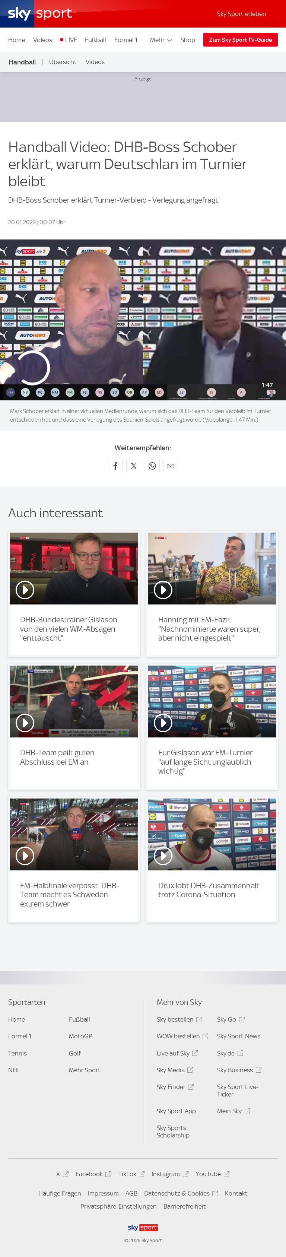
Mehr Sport (85, 1070)
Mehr (161, 40)
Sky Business (238, 1071)
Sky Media (174, 1071)
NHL (14, 1070)
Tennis (17, 1053)
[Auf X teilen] (133, 465)
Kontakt (236, 1193)
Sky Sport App (176, 1111)
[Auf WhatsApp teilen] (152, 465)
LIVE (71, 40)
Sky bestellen (178, 1021)
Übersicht (63, 62)
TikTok (130, 1175)
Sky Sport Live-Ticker (237, 1090)
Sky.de (229, 1055)
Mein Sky (232, 1112)
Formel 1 (125, 40)
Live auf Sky (176, 1055)
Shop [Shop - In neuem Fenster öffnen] (188, 40)
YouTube (211, 1175)
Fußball (95, 40)
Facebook (92, 1175)
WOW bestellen (181, 1037)
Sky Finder (174, 1088)
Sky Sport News (238, 1036)
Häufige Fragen (59, 1193)
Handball (22, 62)
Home (16, 40)
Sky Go (229, 1021)
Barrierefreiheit (184, 1206)
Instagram (169, 1175)
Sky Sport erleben (241, 14)
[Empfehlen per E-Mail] (170, 465)
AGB (131, 1193)
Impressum (103, 1193)
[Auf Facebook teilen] (115, 465)
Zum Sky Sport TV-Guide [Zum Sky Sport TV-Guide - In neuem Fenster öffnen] (240, 39)
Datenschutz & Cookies (180, 1195)
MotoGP (80, 1036)
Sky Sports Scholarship (173, 1131)
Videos (42, 40)
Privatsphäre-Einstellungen (118, 1206)
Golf (75, 1053)
